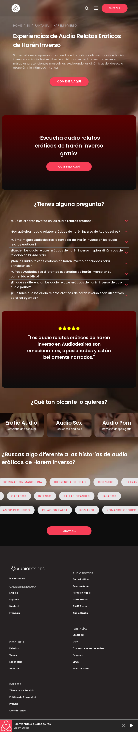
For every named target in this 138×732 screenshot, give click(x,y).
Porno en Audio (82, 592)
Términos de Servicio (21, 690)
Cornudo (107, 482)
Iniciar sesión (17, 578)
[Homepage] (46, 8)
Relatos (14, 648)
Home (17, 25)
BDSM (76, 661)
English (13, 592)
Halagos (107, 496)
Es (28, 25)
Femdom (78, 655)
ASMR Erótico (80, 599)
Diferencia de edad (72, 482)
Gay (75, 641)
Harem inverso (65, 25)
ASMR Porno (80, 606)
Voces (13, 655)
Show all (69, 531)
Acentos (14, 668)
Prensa (13, 703)
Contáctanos (17, 710)
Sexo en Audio (81, 586)
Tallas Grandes (75, 496)
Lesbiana (78, 634)
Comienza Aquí (69, 81)
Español (14, 599)
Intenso (43, 496)
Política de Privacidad (22, 697)
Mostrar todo (81, 668)
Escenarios (15, 661)
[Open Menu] (96, 8)
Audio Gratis (80, 613)
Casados (17, 496)
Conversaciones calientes (88, 648)
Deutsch (14, 606)
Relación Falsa (56, 510)
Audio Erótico (81, 579)
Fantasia (42, 25)
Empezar (114, 8)
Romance (88, 510)
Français (14, 613)
